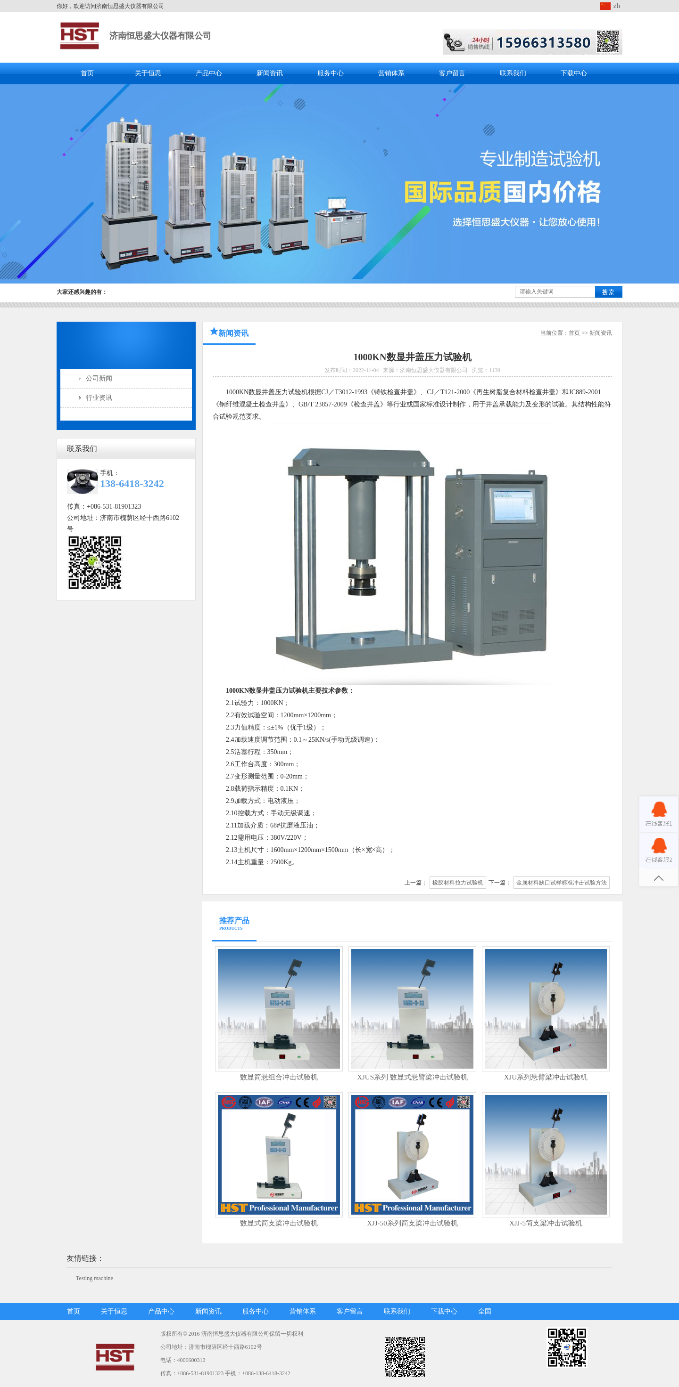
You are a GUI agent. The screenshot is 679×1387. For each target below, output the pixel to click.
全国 (484, 1311)
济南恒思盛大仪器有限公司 (160, 36)
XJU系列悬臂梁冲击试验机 (546, 1077)
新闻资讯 (270, 73)
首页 (87, 73)
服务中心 (330, 73)
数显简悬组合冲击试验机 (279, 1077)
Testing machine (94, 1278)
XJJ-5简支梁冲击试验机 (545, 1223)
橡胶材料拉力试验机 (457, 882)
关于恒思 (148, 73)
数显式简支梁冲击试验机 (279, 1223)
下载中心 (574, 73)
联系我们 (513, 73)
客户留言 (452, 73)
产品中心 (209, 73)
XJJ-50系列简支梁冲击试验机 (412, 1223)
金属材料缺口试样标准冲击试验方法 (561, 882)
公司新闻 (99, 378)
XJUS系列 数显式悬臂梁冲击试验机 (412, 1077)
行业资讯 (99, 397)
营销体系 (391, 73)
